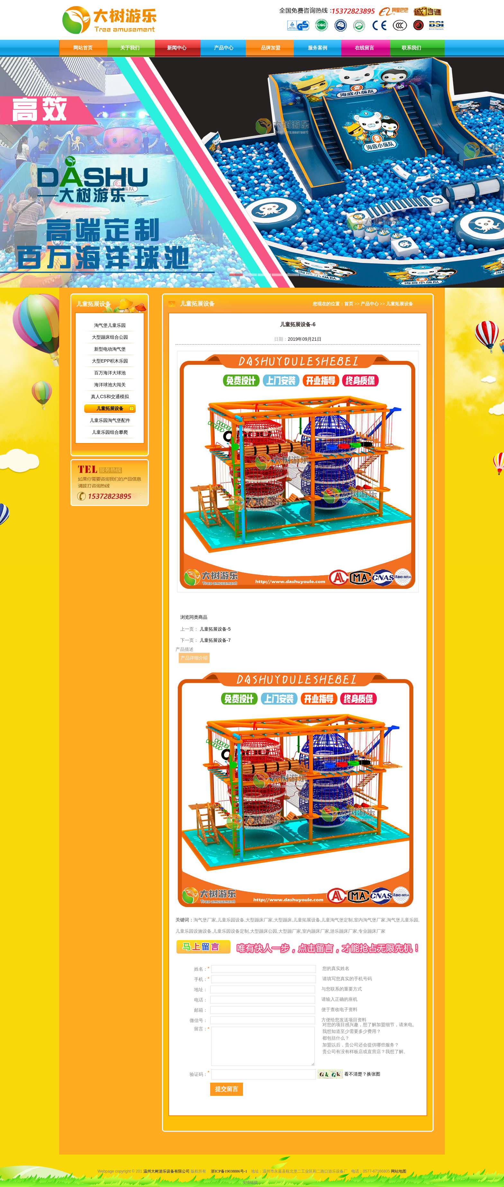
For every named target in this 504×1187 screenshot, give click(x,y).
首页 (348, 303)
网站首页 (83, 47)
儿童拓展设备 (109, 408)
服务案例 (317, 47)
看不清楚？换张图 (362, 1074)
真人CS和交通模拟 (110, 396)
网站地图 (398, 1171)
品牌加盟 (270, 47)
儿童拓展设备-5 (215, 629)
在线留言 (364, 47)
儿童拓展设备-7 (215, 640)
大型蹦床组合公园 (110, 337)
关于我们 (130, 47)
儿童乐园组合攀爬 (110, 432)
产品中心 (223, 47)
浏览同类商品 (193, 617)
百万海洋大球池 (110, 372)
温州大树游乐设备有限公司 (166, 1171)
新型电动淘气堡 (110, 349)
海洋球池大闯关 (110, 384)
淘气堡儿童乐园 (110, 325)
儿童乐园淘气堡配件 (110, 420)
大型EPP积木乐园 (110, 360)
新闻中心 (176, 47)
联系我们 (411, 47)
